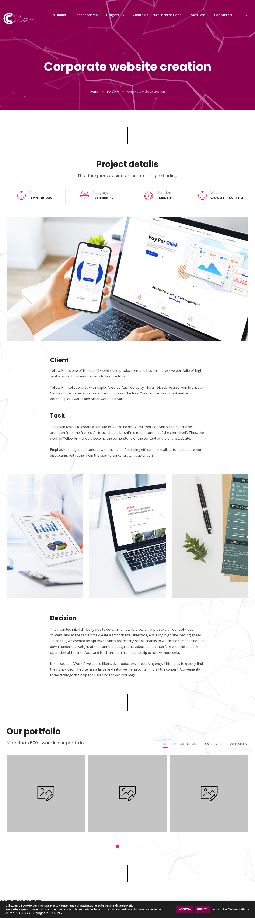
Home (94, 91)
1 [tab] (117, 849)
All (165, 743)
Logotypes (213, 743)
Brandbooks (185, 743)
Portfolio (113, 91)
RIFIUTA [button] (202, 909)
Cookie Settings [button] (239, 909)
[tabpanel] (46, 798)
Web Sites (238, 743)
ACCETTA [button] (184, 909)
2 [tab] (127, 849)
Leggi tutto (218, 909)
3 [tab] (137, 849)
